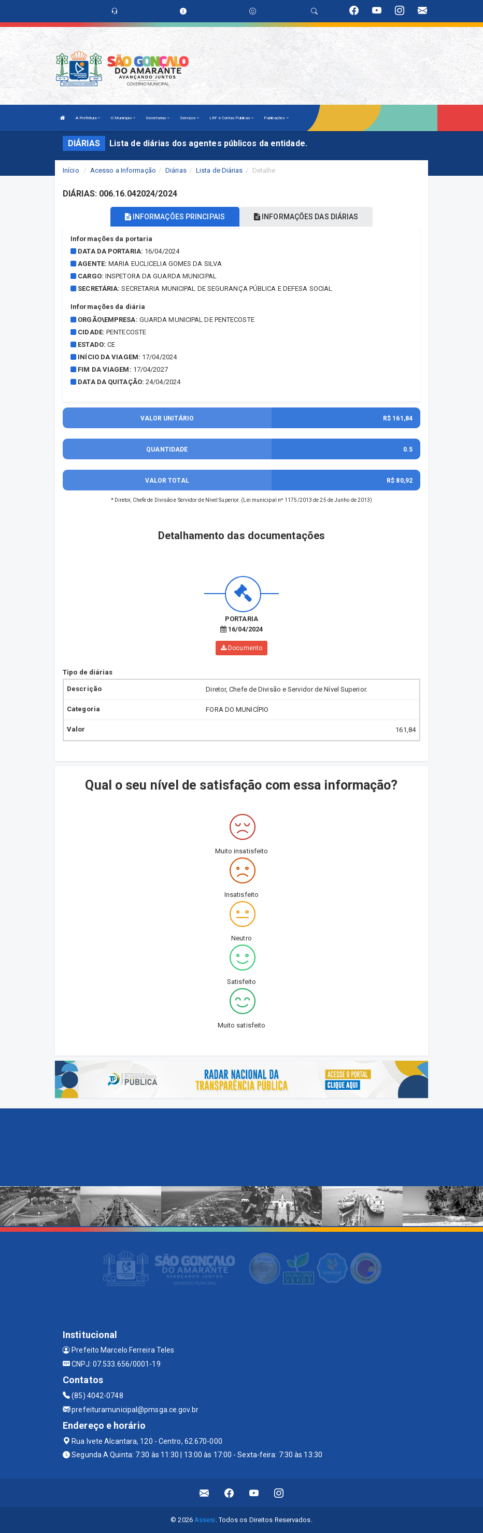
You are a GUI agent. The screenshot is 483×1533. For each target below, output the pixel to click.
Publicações (276, 118)
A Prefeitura (88, 118)
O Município (123, 118)
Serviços (189, 118)
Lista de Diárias (219, 170)
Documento (241, 647)
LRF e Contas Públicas (231, 118)
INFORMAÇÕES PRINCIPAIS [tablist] (175, 217)
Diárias (176, 170)
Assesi (205, 1520)
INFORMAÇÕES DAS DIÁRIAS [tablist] (306, 217)
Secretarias (157, 118)
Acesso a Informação (123, 170)
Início (71, 170)
